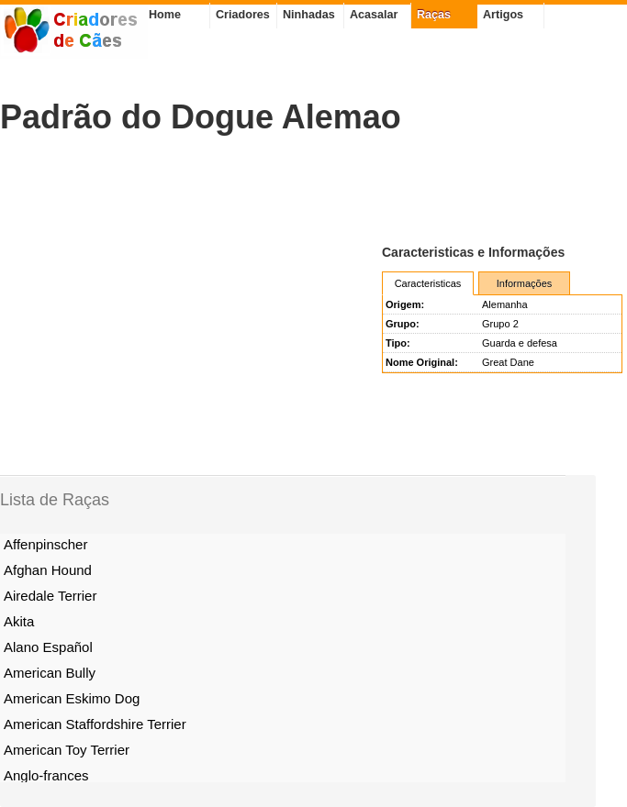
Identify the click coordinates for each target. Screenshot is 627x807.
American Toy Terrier (66, 749)
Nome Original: (422, 362)
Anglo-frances (46, 775)
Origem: (405, 304)
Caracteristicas (428, 283)
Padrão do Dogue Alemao (200, 117)
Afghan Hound (48, 570)
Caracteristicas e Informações (473, 252)
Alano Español (48, 647)
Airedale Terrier (50, 595)
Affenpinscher (45, 544)
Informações (525, 283)
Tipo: (398, 342)
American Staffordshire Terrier (95, 724)
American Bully (49, 672)
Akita (19, 621)
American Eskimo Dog (72, 698)
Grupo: (403, 323)
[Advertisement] (215, 188)
